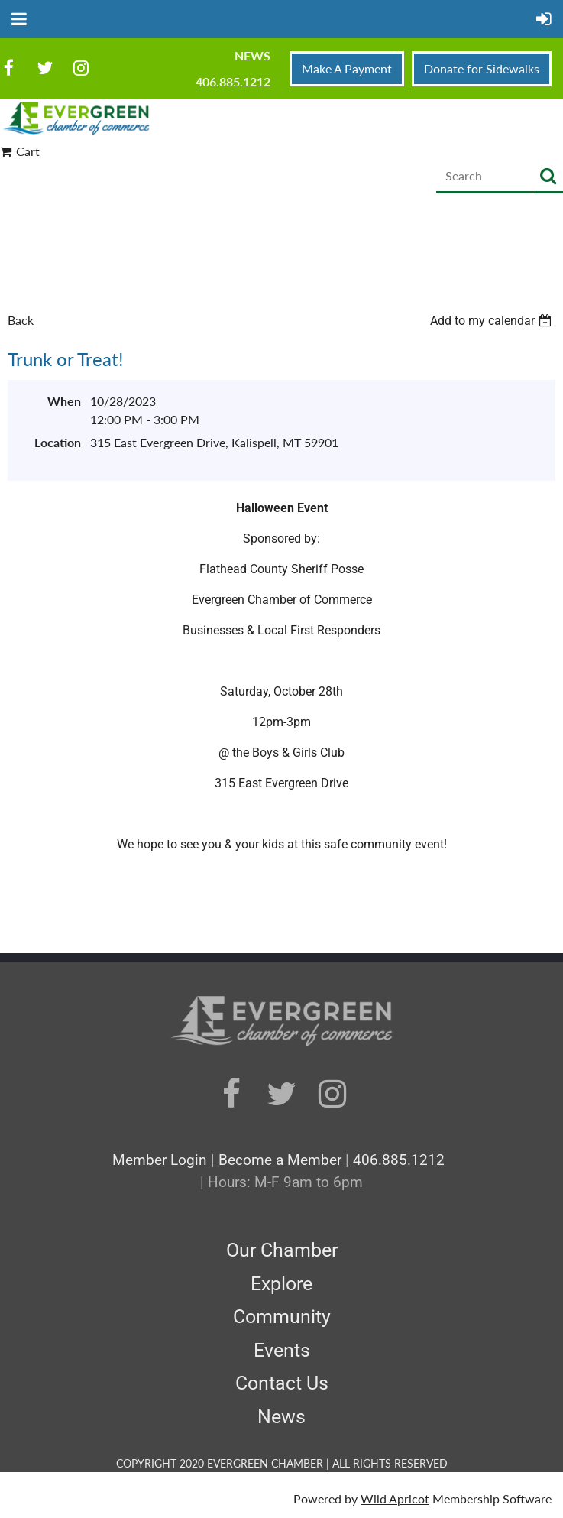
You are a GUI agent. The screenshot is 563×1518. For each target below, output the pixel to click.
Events (282, 1350)
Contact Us (281, 1383)
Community (282, 1317)
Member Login (159, 1160)
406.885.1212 (233, 81)
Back (21, 320)
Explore (281, 1284)
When (64, 401)
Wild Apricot (395, 1498)
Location (57, 442)
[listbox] (492, 320)
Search (547, 177)
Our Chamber (282, 1250)
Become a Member (279, 1160)
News (252, 55)
